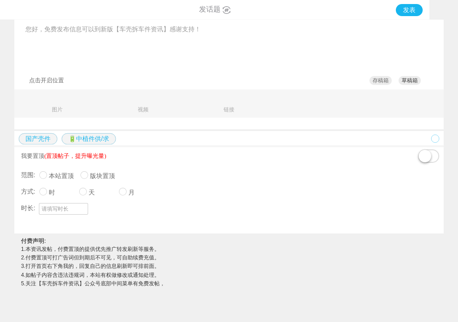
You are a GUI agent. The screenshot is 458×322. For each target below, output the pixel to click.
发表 (409, 9)
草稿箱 (410, 80)
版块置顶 (102, 175)
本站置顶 (61, 175)
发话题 (214, 9)
